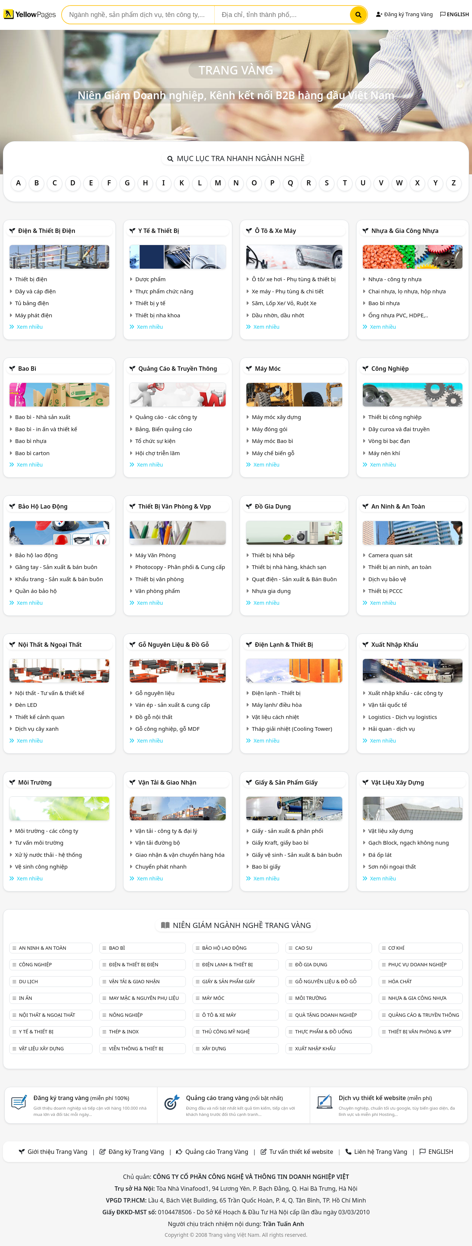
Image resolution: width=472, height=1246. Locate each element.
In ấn (25, 998)
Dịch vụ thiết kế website (385, 1098)
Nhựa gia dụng (271, 590)
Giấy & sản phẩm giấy (286, 782)
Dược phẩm (150, 279)
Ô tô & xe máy (275, 231)
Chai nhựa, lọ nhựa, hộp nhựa (407, 291)
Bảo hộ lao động (42, 506)
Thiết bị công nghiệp (394, 416)
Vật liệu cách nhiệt (275, 716)
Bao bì (27, 368)
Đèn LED (26, 704)
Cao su (303, 948)
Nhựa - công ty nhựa (395, 279)
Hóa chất (400, 981)
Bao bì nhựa (384, 303)
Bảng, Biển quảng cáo (163, 429)
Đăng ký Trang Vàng (404, 14)
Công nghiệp (390, 368)
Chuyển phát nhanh (161, 866)
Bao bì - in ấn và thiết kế (46, 429)
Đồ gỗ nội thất (154, 716)
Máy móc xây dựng (276, 416)
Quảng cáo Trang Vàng (216, 1152)
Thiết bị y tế (150, 303)
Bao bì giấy (266, 866)
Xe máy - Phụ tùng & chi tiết (288, 291)
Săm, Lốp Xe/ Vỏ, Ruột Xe (284, 303)
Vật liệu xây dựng (397, 782)
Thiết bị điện (31, 279)
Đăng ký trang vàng (81, 1098)
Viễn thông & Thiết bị (136, 1048)
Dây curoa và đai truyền (399, 429)
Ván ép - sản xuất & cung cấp (172, 704)
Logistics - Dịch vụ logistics (402, 716)
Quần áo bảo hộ (36, 590)
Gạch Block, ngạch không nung (408, 842)
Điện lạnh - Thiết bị (276, 693)
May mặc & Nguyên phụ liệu (144, 998)
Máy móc (268, 368)
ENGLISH (454, 14)
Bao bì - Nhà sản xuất (42, 416)
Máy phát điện (33, 315)
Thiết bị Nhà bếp (273, 555)
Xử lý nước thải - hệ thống (48, 854)
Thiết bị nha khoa (157, 315)
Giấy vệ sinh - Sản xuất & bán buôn (297, 854)
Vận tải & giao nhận (167, 782)
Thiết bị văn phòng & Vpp (174, 506)
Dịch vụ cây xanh (37, 728)
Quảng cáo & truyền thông (177, 368)
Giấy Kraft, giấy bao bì (280, 842)
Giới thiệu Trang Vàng (57, 1152)
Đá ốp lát (380, 854)
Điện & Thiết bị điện (46, 231)
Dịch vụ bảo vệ (387, 579)
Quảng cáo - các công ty (166, 416)
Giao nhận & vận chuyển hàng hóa (180, 854)
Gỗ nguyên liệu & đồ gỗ (173, 645)
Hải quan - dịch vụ (391, 728)
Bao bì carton (32, 453)
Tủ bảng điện (32, 303)
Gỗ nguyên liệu (154, 693)
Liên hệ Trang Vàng (380, 1152)
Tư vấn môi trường (39, 842)
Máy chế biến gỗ (273, 453)
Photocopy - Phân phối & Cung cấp (180, 566)
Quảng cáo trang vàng (234, 1098)
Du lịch (28, 981)
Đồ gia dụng (273, 506)
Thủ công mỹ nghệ (226, 1031)
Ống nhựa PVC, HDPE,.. (398, 315)
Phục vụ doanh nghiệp (417, 964)
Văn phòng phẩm (157, 590)
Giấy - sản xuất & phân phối (287, 830)
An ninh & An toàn (398, 506)
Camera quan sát (390, 555)
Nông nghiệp (126, 1015)
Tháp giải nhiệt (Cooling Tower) (292, 728)
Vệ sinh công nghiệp (41, 866)
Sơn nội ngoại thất (392, 866)
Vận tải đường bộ (157, 842)
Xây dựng (214, 1048)
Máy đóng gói (269, 429)
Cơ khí (396, 948)
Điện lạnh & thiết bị (284, 645)
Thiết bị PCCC (385, 590)
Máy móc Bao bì (272, 440)
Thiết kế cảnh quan (40, 716)
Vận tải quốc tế (387, 704)
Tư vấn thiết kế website (302, 1152)
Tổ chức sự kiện (155, 440)
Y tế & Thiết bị (158, 231)
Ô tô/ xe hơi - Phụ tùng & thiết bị (294, 279)
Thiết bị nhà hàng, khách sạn (289, 566)
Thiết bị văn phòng (159, 579)
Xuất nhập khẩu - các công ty (405, 693)
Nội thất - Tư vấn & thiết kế (49, 693)
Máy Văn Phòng (155, 555)
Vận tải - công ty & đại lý (166, 830)
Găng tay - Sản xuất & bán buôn (56, 566)
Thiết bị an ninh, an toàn (399, 566)
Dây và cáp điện (35, 291)
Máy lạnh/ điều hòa (277, 704)
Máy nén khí (384, 453)
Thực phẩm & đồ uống (323, 1031)
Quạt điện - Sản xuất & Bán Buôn (294, 579)
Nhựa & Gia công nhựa (404, 231)
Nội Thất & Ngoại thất (49, 645)
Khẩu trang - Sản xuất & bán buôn (59, 579)
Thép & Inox (124, 1031)
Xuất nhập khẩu (394, 645)
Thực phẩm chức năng (164, 291)
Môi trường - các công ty (46, 830)
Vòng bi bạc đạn (389, 440)
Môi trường (35, 782)
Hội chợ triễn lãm (157, 453)
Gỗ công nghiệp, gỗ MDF (167, 728)
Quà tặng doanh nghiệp (326, 1015)
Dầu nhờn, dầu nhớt (278, 315)
